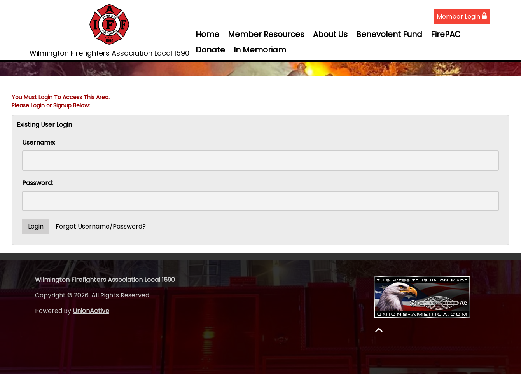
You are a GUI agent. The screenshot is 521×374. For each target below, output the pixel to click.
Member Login (462, 16)
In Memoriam (260, 49)
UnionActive (91, 310)
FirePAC (446, 34)
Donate (210, 49)
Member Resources (266, 34)
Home (207, 34)
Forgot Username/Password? (101, 226)
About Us (330, 34)
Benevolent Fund (389, 34)
